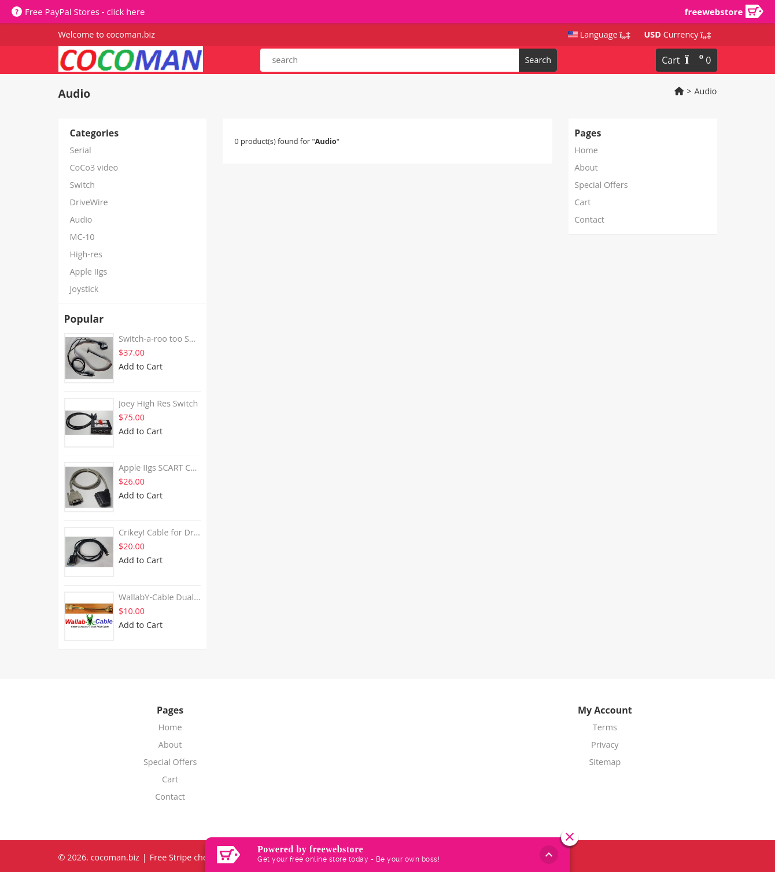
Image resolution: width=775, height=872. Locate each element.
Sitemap (605, 761)
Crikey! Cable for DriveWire (160, 532)
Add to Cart (141, 366)
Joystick (84, 288)
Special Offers (601, 184)
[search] (538, 60)
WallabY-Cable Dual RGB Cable (160, 597)
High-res (86, 254)
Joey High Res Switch (158, 403)
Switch (82, 184)
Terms (605, 727)
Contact (589, 219)
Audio (705, 91)
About (586, 167)
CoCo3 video (94, 167)
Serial (80, 150)
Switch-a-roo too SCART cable (160, 338)
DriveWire (89, 202)
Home (586, 150)
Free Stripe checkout (189, 857)
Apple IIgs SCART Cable (160, 467)
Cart (582, 202)
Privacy (604, 744)
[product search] (408, 60)
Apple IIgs (89, 271)
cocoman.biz (129, 34)
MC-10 (82, 236)
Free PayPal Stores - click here (85, 11)
